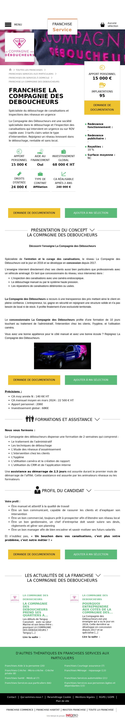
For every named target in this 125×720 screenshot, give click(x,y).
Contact (11, 697)
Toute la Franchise (101, 709)
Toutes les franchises (29, 70)
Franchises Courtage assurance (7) (84, 665)
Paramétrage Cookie (59, 697)
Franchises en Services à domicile (29, 78)
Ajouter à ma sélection (91, 212)
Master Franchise (74, 709)
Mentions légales (85, 697)
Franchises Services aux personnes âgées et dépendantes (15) (89, 684)
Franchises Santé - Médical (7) (22, 678)
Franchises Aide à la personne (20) (25, 665)
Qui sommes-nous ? (32, 697)
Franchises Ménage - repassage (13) (85, 670)
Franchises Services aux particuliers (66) (28, 683)
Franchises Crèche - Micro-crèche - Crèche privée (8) (29, 672)
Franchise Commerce (19, 709)
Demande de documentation (102, 107)
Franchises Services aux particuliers (31, 74)
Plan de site (62, 701)
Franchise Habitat (48, 709)
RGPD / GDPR (106, 697)
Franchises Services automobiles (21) (85, 678)
